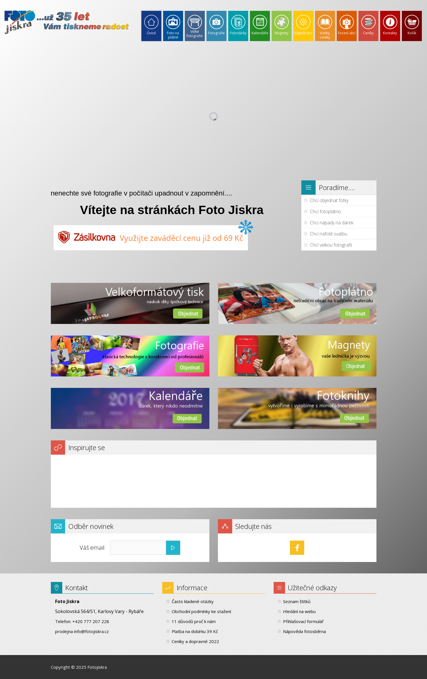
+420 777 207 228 (90, 621)
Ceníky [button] (368, 33)
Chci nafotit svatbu (328, 234)
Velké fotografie (195, 33)
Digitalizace (303, 33)
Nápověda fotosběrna (304, 631)
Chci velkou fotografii (331, 245)
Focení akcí (347, 33)
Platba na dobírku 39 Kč (195, 631)
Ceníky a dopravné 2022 (195, 641)
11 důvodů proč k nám (194, 621)
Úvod (151, 33)
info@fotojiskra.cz (91, 631)
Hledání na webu (299, 611)
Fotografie (216, 33)
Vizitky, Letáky (325, 35)
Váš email (92, 547)
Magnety (281, 33)
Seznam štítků (296, 601)
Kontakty (390, 33)
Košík (412, 33)
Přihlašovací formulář (303, 621)
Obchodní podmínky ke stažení (201, 611)
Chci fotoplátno (325, 211)
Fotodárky (238, 33)
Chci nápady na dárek (331, 222)
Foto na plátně (173, 35)
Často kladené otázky (193, 601)
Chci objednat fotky (329, 200)
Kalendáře (260, 33)
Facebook (297, 548)
